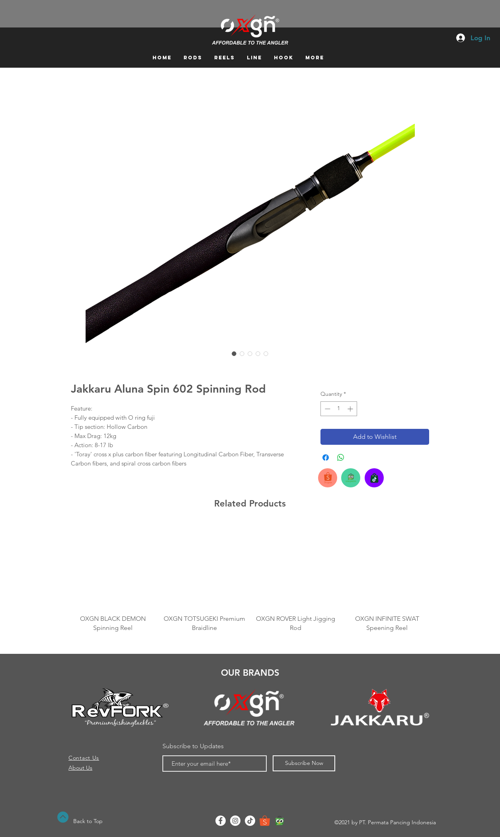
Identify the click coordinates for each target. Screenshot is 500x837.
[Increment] (351, 409)
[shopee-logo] (265, 820)
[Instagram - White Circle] (235, 820)
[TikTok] (250, 820)
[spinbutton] (339, 409)
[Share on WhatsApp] (341, 457)
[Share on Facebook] (325, 457)
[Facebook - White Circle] (220, 820)
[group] (250, 578)
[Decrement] (327, 409)
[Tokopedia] (279, 820)
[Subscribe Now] (304, 763)
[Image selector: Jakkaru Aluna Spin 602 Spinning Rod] (234, 354)
